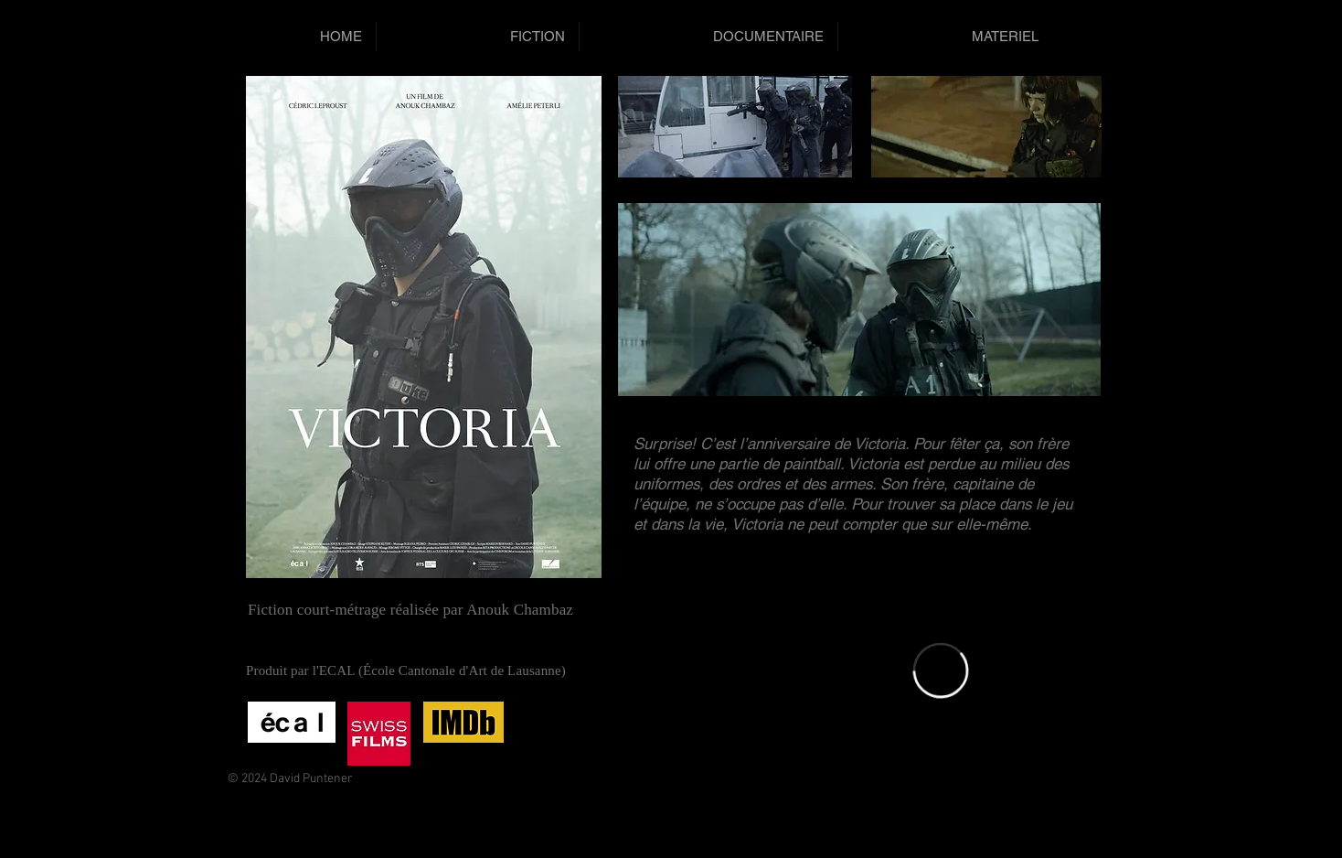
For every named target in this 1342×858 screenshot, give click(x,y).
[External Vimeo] (941, 670)
